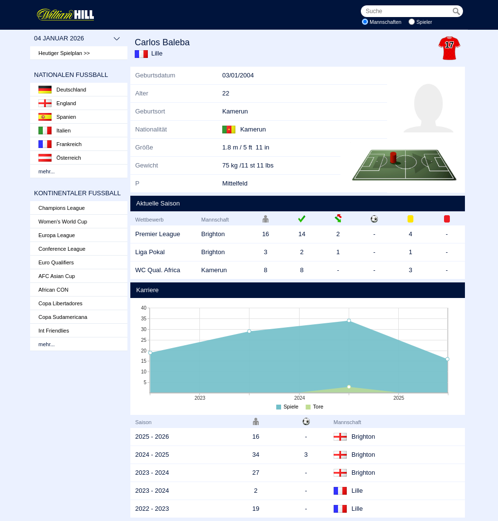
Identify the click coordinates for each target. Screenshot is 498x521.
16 (265, 234)
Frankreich (60, 144)
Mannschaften (385, 22)
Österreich (59, 158)
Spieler (424, 22)
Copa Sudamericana (62, 317)
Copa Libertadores (60, 303)
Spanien (57, 117)
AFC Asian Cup (56, 276)
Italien (54, 130)
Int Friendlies (53, 331)
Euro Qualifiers (56, 262)
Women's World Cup (62, 221)
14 (301, 234)
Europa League (56, 235)
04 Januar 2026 (77, 38)
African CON (53, 290)
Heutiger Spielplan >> (64, 53)
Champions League (61, 208)
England (57, 103)
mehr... (46, 171)
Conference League (62, 249)
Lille (156, 53)
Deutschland (62, 89)
